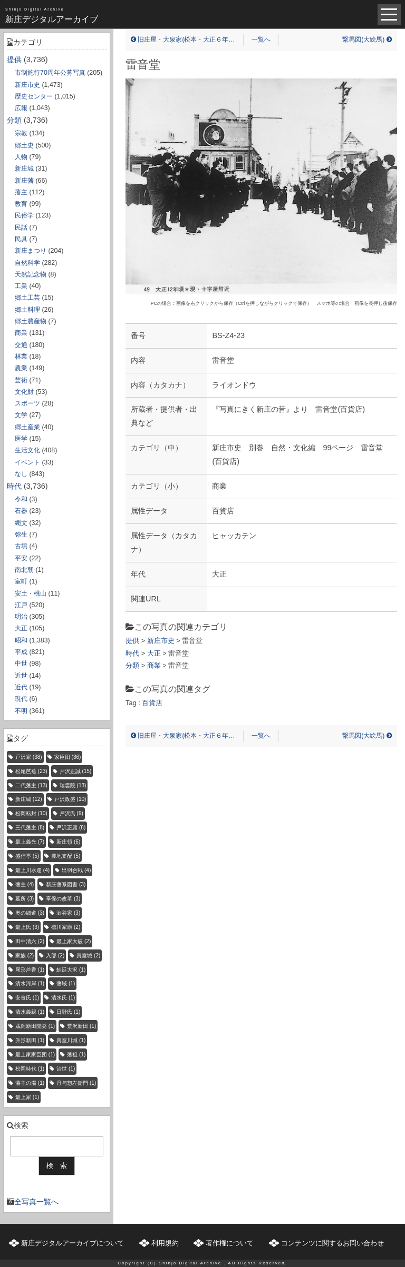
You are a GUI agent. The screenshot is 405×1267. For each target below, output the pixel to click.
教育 (21, 203)
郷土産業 (27, 427)
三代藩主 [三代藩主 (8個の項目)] (29, 827)
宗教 (21, 133)
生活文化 (27, 450)
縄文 (21, 523)
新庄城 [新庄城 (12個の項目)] (28, 799)
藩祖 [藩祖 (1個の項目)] (76, 1054)
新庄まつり (30, 250)
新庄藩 (24, 180)
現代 (21, 698)
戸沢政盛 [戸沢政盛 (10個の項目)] (70, 799)
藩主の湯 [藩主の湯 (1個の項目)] (29, 1083)
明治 (21, 616)
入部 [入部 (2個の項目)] (55, 955)
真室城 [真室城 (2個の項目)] (88, 955)
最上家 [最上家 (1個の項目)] (27, 1097)
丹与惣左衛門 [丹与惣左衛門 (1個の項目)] (76, 1083)
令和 (21, 499)
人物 (21, 157)
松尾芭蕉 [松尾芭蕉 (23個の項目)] (31, 771)
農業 (21, 368)
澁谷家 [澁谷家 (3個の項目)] (68, 913)
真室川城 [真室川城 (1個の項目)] (70, 1040)
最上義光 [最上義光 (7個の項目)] (29, 842)
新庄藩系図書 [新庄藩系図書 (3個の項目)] (65, 884)
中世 (21, 663)
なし (21, 474)
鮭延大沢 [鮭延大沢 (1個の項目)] (70, 970)
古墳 (21, 546)
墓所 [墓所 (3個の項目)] (24, 899)
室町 (21, 581)
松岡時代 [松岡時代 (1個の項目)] (29, 1069)
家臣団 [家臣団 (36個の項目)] (67, 757)
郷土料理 (27, 309)
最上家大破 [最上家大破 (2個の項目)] (73, 941)
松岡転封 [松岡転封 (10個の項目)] (31, 813)
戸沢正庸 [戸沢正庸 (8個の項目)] (70, 827)
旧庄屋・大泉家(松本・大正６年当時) (187, 39)
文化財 (24, 391)
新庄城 (24, 168)
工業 (21, 286)
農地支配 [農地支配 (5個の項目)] (65, 856)
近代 (21, 687)
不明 (21, 711)
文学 (21, 415)
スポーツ (27, 403)
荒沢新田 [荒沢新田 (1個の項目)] (81, 1026)
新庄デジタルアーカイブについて (72, 1243)
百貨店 (152, 703)
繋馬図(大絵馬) (366, 39)
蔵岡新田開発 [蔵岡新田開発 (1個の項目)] (35, 1026)
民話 (21, 227)
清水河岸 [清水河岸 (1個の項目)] (29, 983)
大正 (21, 628)
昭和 (21, 640)
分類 (14, 120)
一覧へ (261, 39)
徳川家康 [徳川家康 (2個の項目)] (65, 927)
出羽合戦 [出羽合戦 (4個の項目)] (76, 870)
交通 (21, 345)
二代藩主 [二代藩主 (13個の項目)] (31, 785)
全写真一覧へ (36, 1201)
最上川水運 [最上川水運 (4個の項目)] (32, 870)
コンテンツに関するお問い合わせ (332, 1243)
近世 (21, 675)
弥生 (21, 534)
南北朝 (24, 569)
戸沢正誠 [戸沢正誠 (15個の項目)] (76, 771)
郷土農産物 (30, 321)
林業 (21, 356)
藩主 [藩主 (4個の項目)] (24, 884)
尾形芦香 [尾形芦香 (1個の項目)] (29, 970)
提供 (14, 59)
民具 (21, 239)
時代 (14, 486)
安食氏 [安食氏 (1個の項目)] (27, 998)
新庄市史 (27, 84)
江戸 (21, 605)
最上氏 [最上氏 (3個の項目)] (27, 927)
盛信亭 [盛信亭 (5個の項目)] (27, 856)
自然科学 (27, 262)
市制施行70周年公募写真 (50, 72)
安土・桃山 (30, 593)
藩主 (21, 192)
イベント (27, 462)
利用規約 (165, 1243)
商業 (21, 332)
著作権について (230, 1243)
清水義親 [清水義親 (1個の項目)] (29, 1012)
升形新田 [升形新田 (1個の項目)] (29, 1040)
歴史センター (34, 96)
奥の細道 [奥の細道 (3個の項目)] (29, 913)
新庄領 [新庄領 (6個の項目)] (68, 842)
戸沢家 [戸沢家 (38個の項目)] (28, 757)
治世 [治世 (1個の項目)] (65, 1069)
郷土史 (24, 145)
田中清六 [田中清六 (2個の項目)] (29, 941)
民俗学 (24, 215)
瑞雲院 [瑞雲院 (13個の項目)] (73, 785)
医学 (21, 438)
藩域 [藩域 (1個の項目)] (65, 983)
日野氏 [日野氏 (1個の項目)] (68, 1012)
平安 (21, 558)
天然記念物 (30, 274)
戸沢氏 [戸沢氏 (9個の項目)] (71, 813)
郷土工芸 (27, 297)
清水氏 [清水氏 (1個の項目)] (63, 998)
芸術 (21, 380)
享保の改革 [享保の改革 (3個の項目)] (63, 899)
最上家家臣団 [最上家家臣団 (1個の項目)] (35, 1054)
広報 (21, 108)
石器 (21, 510)
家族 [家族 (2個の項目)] (24, 955)
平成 (21, 652)
